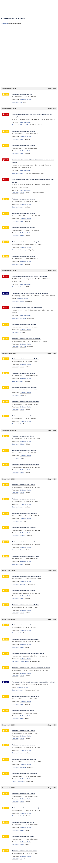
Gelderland (15, 102)
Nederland (4, 23)
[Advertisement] (29, 55)
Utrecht (14, 781)
